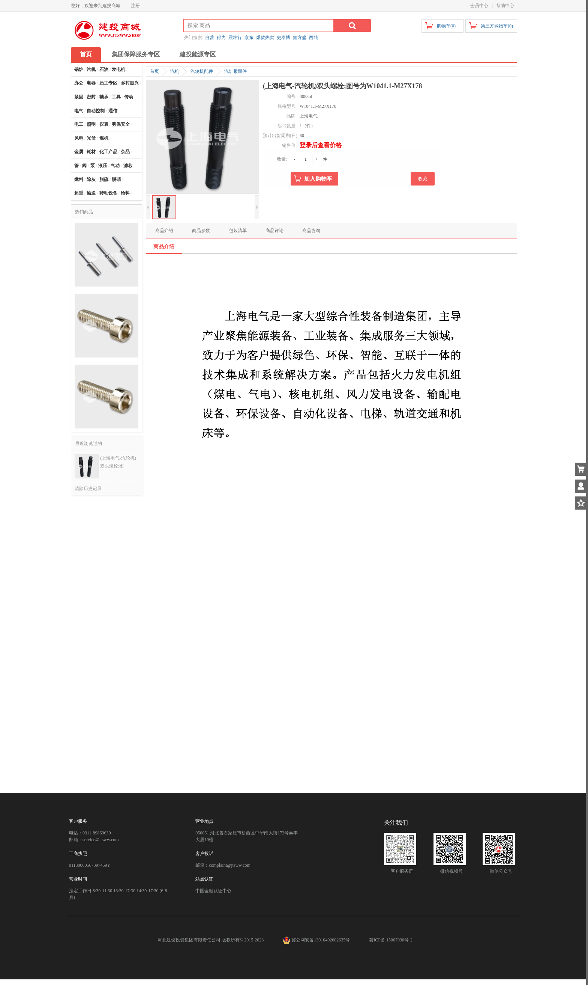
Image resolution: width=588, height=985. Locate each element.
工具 (116, 97)
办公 (78, 83)
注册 (135, 5)
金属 (78, 151)
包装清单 (238, 230)
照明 (91, 124)
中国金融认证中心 (213, 890)
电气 (78, 110)
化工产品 (108, 151)
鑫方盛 (299, 37)
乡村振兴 (130, 83)
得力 (221, 37)
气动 (115, 165)
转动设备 (108, 193)
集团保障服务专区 (136, 54)
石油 (103, 69)
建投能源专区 (198, 54)
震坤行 (235, 37)
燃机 (103, 138)
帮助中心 (505, 5)
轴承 (103, 97)
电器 (91, 83)
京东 (249, 37)
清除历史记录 (88, 488)
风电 (78, 138)
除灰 (91, 179)
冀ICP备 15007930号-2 (390, 940)
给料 (125, 193)
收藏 (422, 178)
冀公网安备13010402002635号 (317, 940)
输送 (91, 193)
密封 (91, 97)
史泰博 (283, 37)
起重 (78, 193)
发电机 (118, 69)
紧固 (78, 97)
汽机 (91, 69)
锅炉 (78, 69)
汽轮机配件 (201, 71)
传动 (128, 97)
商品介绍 (164, 230)
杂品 (125, 151)
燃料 (78, 179)
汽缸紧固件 (235, 71)
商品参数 (201, 230)
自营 (209, 37)
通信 (112, 110)
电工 (78, 124)
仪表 (103, 124)
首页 (86, 54)
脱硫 (103, 179)
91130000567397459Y (89, 865)
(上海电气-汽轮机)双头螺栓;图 (118, 462)
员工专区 (108, 83)
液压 (102, 165)
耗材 (91, 151)
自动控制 (96, 110)
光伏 (91, 138)
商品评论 (275, 230)
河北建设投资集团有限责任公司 (189, 940)
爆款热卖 (265, 37)
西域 (313, 37)
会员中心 (479, 5)
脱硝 (116, 179)
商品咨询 (311, 230)
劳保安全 (121, 124)
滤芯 (127, 165)
